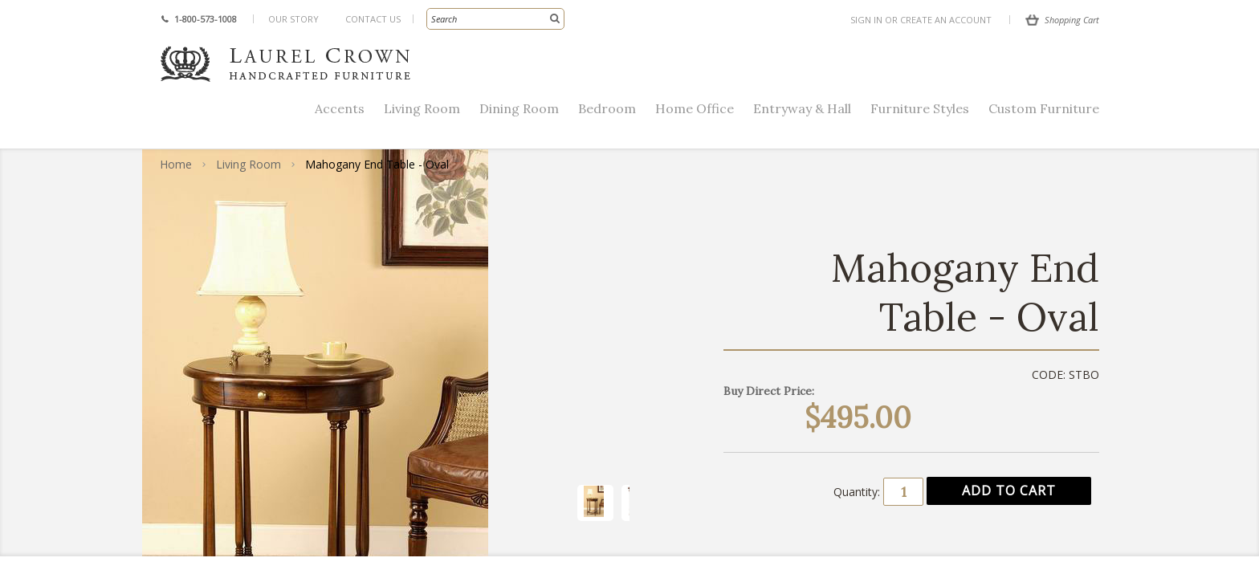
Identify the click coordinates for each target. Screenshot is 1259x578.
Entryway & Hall (802, 108)
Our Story (293, 19)
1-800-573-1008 (205, 19)
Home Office (694, 108)
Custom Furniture (1043, 108)
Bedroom (607, 108)
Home (176, 164)
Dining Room (519, 108)
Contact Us (373, 19)
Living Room (422, 108)
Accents (340, 108)
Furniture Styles (919, 108)
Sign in (866, 20)
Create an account (946, 20)
